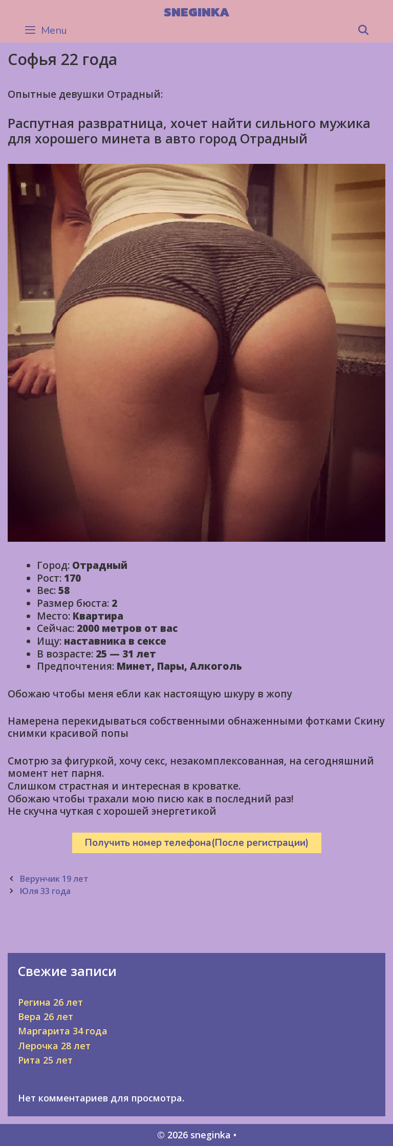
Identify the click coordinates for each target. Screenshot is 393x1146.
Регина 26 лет (50, 1002)
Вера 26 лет (45, 1016)
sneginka (196, 12)
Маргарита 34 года (62, 1031)
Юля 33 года (45, 891)
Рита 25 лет (45, 1060)
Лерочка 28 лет (54, 1045)
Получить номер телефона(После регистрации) (197, 843)
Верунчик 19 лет (54, 878)
